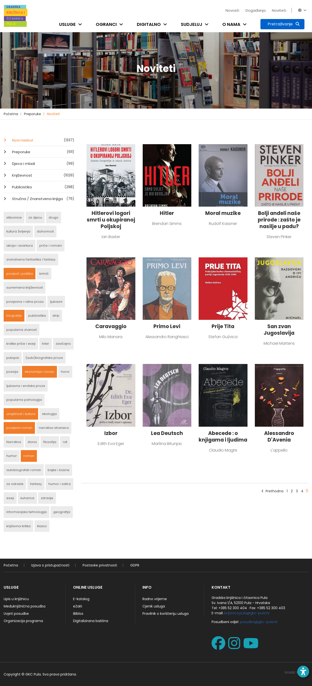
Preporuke (32, 113)
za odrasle (14, 484)
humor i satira (59, 484)
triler (45, 343)
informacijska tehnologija (26, 512)
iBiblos (78, 613)
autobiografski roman (23, 470)
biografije (14, 315)
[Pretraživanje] (282, 24)
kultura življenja (18, 231)
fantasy (36, 484)
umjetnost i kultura (20, 414)
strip (56, 315)
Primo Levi (166, 326)
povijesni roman (19, 427)
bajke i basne (58, 470)
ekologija (49, 414)
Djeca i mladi (42, 163)
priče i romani (50, 245)
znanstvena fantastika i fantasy (30, 259)
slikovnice (14, 217)
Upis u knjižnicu (16, 598)
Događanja (256, 10)
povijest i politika (19, 273)
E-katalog (81, 598)
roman (28, 456)
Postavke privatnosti (100, 565)
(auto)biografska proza (44, 357)
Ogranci (106, 24)
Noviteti (279, 10)
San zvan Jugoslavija (279, 329)
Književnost (42, 175)
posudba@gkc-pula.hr (259, 621)
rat (65, 442)
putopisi (12, 357)
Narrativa (13, 442)
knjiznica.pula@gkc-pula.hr (247, 613)
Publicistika (42, 187)
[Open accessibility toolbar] (303, 671)
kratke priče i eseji (20, 343)
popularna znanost (21, 329)
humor (11, 456)
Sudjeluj (191, 24)
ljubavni (56, 301)
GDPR (134, 565)
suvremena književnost (24, 287)
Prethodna (272, 491)
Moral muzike (223, 213)
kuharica (27, 498)
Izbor (111, 433)
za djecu (35, 217)
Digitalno (149, 24)
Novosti (232, 10)
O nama (231, 24)
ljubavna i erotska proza (25, 385)
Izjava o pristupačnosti (50, 565)
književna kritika (18, 526)
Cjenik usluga (153, 606)
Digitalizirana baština (90, 620)
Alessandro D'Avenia (279, 436)
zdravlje (47, 498)
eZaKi (77, 606)
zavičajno (63, 343)
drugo (53, 217)
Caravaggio (111, 326)
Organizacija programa (23, 620)
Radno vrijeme (154, 598)
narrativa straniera (54, 427)
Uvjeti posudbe (16, 613)
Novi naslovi (42, 140)
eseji (10, 498)
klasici (42, 526)
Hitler (167, 213)
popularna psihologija (24, 399)
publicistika (37, 315)
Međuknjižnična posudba (24, 606)
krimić (44, 273)
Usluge (67, 24)
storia (32, 442)
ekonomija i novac (39, 371)
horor (65, 371)
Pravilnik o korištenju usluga (165, 613)
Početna (11, 113)
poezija (12, 371)
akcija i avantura (19, 245)
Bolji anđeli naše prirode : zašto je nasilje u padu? (279, 220)
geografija (61, 512)
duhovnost (45, 231)
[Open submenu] (81, 24)
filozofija (49, 442)
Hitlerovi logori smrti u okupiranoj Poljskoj (111, 220)
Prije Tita (223, 326)
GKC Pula (33, 674)
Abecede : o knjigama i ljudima (223, 436)
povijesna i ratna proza (24, 301)
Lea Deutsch (167, 433)
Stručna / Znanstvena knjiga (42, 198)
